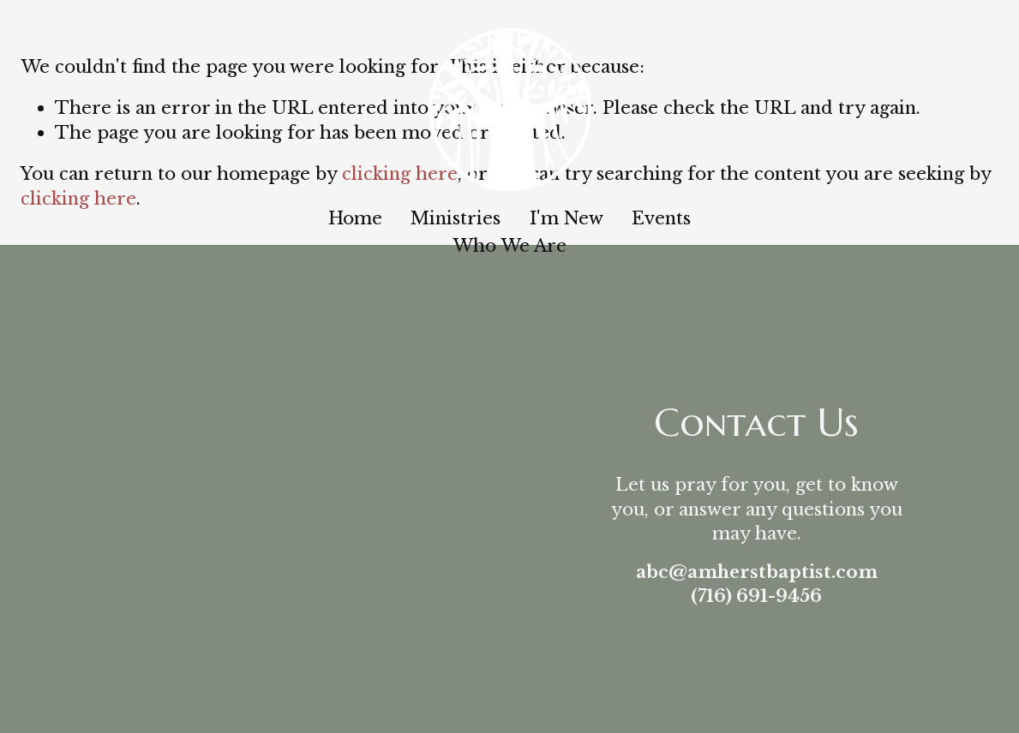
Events (661, 218)
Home (355, 218)
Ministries (456, 218)
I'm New (566, 218)
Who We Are (509, 245)
